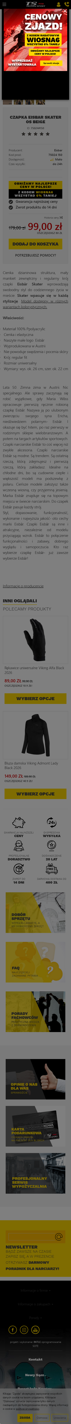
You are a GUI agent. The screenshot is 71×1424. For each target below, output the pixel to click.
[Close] (65, 10)
